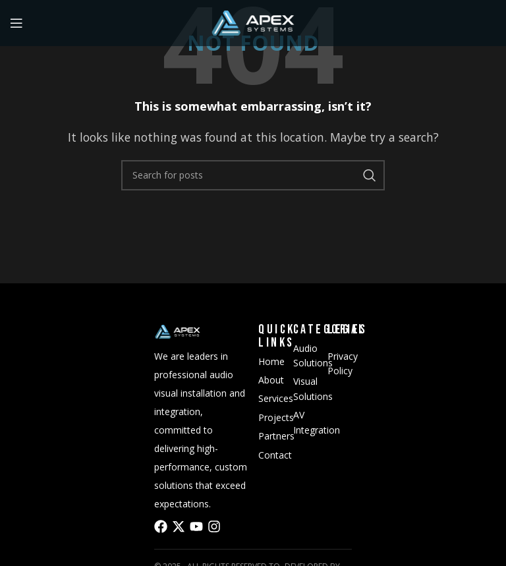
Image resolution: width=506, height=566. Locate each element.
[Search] (253, 175)
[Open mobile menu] (16, 23)
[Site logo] (253, 21)
